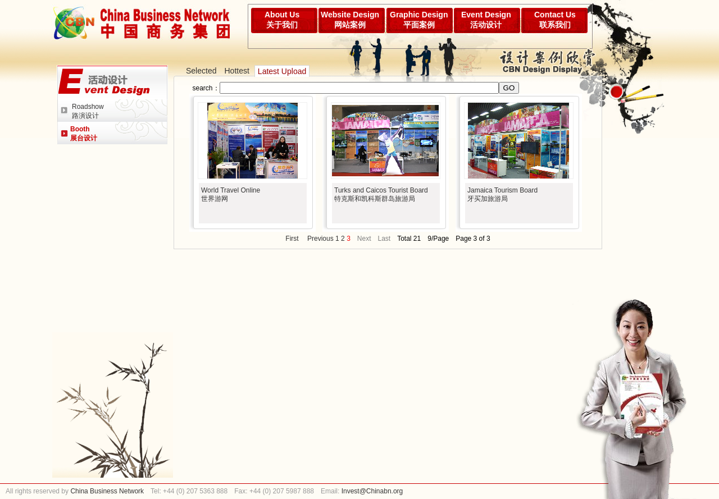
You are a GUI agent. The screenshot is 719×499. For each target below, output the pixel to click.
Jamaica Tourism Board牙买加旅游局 (502, 194)
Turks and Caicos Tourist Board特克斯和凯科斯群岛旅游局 (381, 194)
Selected (201, 70)
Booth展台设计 (83, 133)
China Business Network (106, 491)
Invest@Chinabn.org (372, 491)
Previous (320, 238)
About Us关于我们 (282, 19)
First (291, 238)
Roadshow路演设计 (88, 111)
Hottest (236, 70)
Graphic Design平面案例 (419, 19)
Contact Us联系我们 (555, 19)
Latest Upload (282, 71)
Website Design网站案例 (350, 19)
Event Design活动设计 (486, 19)
